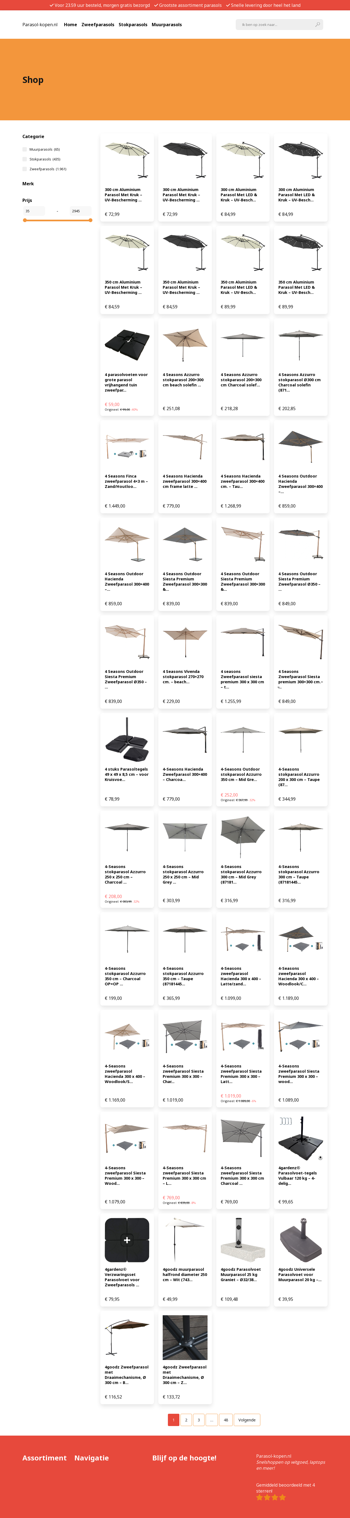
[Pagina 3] (199, 1420)
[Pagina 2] (186, 1420)
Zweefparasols (97, 25)
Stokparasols (133, 25)
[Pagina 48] (226, 1420)
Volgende (247, 1419)
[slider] (25, 220)
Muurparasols (167, 25)
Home (70, 25)
